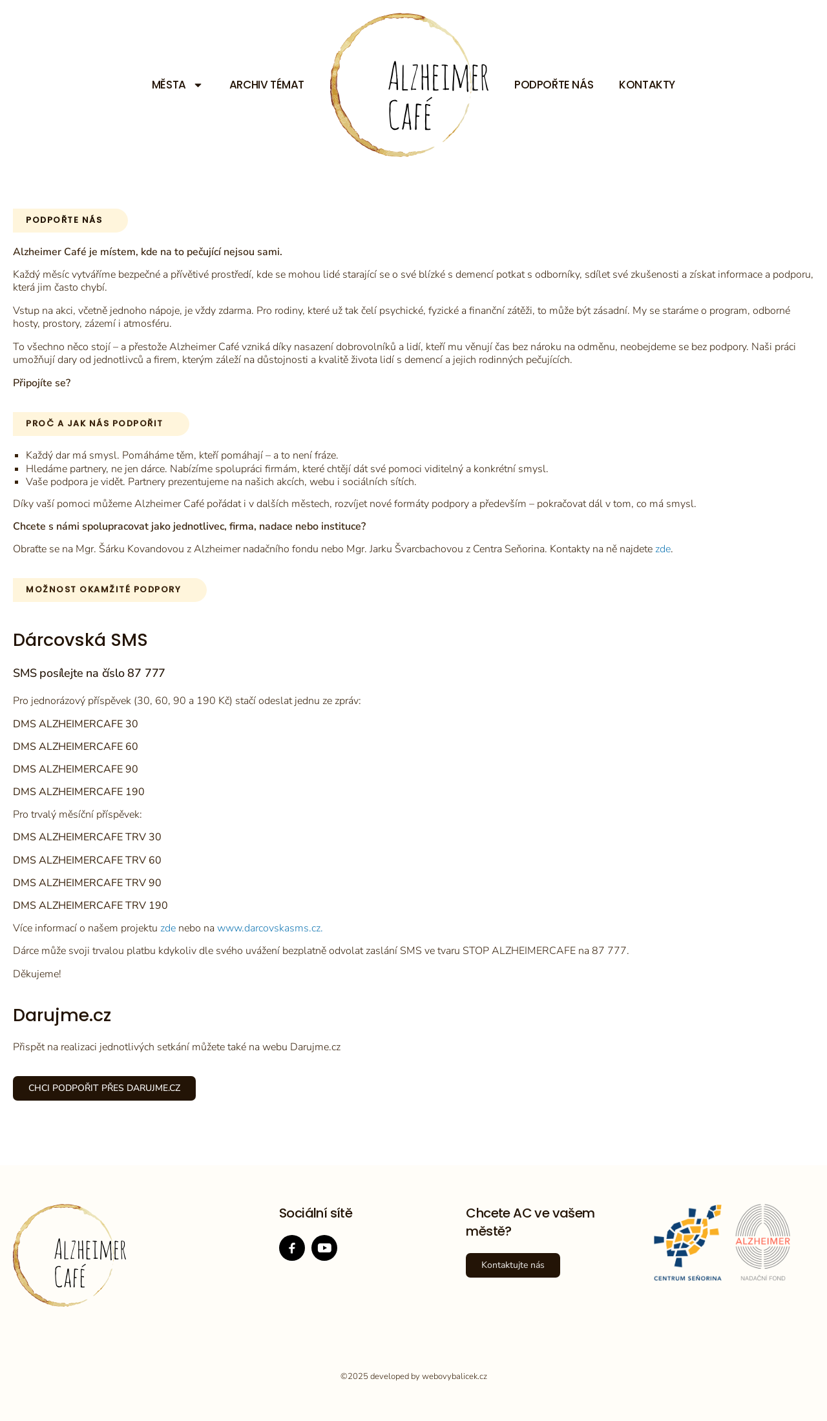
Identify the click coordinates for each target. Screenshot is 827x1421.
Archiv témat (266, 84)
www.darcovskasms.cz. (270, 928)
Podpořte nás (553, 84)
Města (178, 84)
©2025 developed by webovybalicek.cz (413, 1376)
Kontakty (647, 84)
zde (663, 549)
